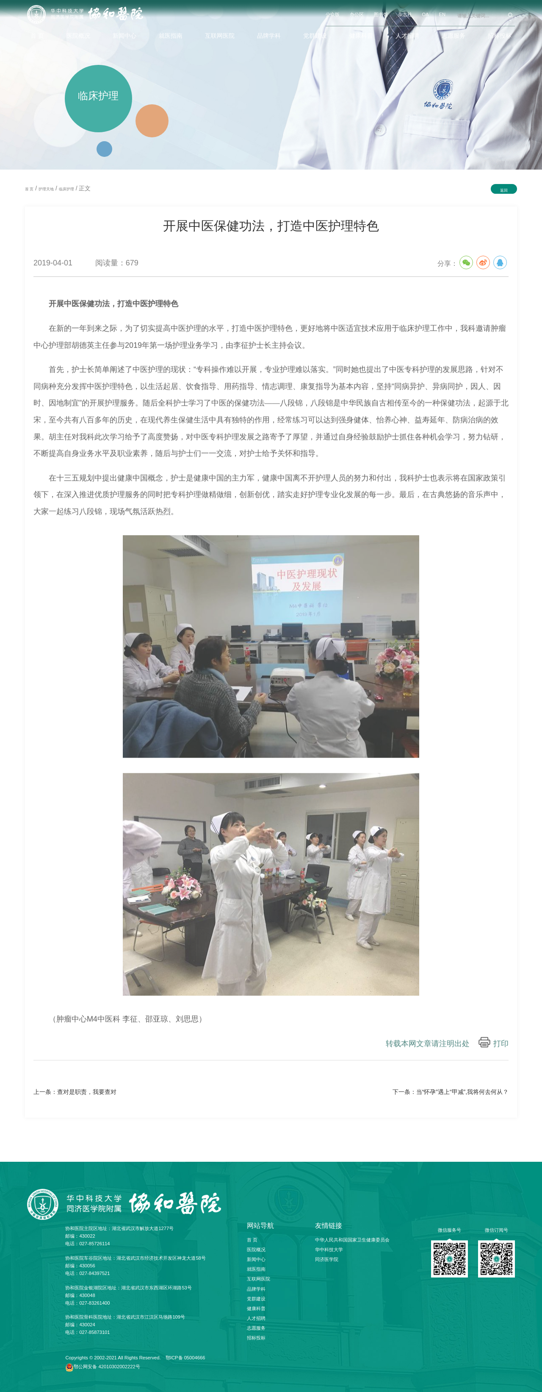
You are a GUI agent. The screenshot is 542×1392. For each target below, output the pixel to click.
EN (442, 14)
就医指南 (171, 35)
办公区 (357, 14)
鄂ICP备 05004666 (185, 1357)
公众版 (333, 14)
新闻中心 (124, 35)
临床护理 (66, 189)
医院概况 (78, 35)
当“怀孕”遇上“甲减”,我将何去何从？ (462, 1091)
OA (425, 14)
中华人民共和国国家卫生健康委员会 (352, 1239)
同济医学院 (326, 1259)
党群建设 (315, 35)
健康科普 (361, 35)
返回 (504, 190)
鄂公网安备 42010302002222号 (107, 1366)
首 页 (37, 35)
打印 (501, 1046)
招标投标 (500, 35)
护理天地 (46, 189)
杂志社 (405, 14)
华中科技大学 (329, 1249)
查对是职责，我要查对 (86, 1091)
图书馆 (381, 14)
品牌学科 (269, 35)
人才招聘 (407, 35)
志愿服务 (453, 35)
